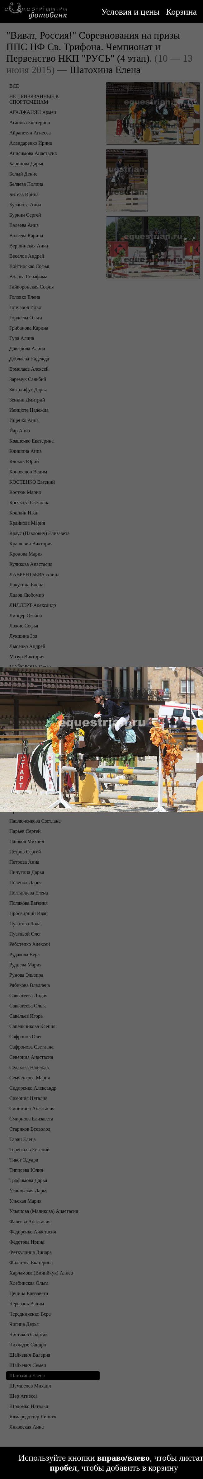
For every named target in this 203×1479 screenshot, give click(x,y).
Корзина (181, 11)
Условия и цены (130, 11)
